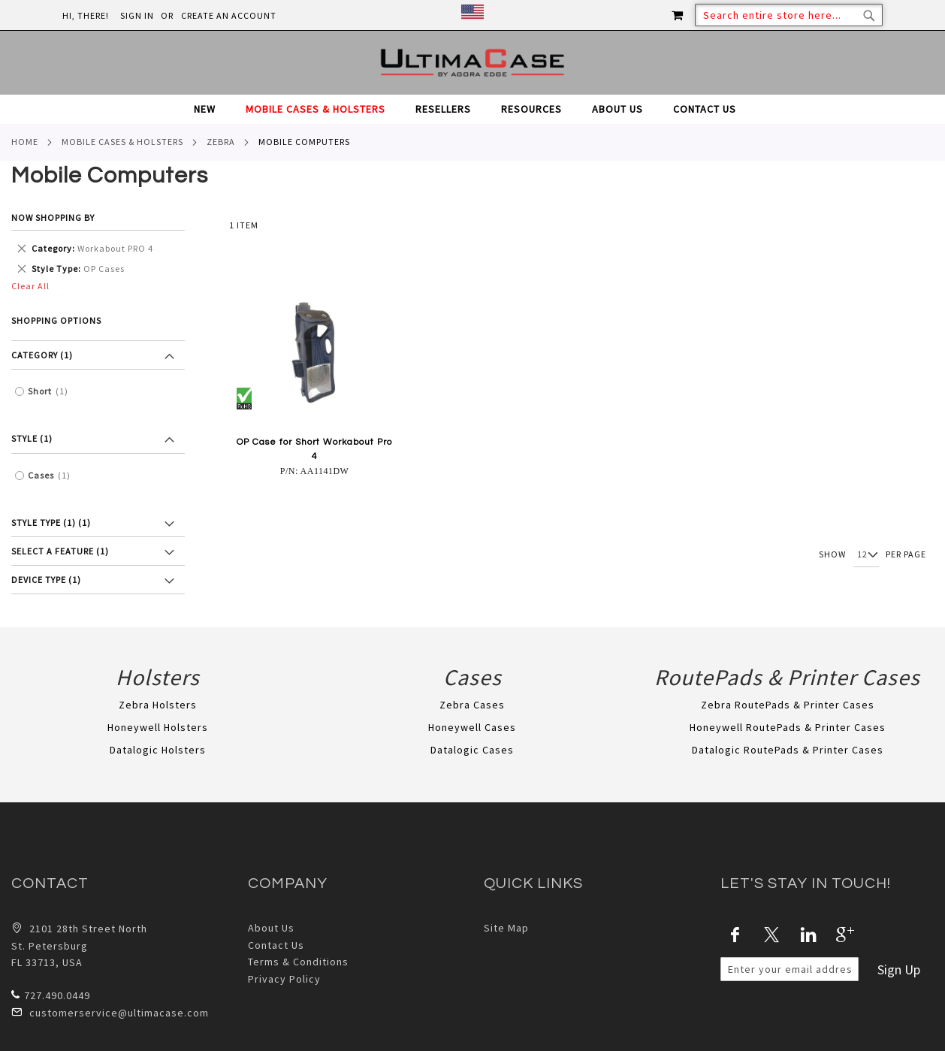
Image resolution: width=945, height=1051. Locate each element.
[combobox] (789, 15)
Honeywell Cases (472, 727)
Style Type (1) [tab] (51, 522)
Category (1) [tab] (42, 355)
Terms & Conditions (298, 961)
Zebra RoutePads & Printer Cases (787, 704)
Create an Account (228, 15)
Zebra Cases (472, 704)
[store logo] (472, 63)
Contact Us (276, 945)
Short (52, 391)
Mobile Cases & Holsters (122, 141)
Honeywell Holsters (157, 727)
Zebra (221, 141)
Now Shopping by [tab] (53, 217)
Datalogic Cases (472, 750)
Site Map (506, 928)
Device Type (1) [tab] (46, 579)
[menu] (472, 109)
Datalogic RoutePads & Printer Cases (787, 750)
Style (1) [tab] (32, 438)
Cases (53, 475)
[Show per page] (866, 555)
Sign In (137, 15)
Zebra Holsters (158, 704)
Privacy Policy (284, 979)
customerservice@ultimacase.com (110, 1012)
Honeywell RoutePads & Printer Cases (788, 727)
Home (24, 141)
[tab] (472, 109)
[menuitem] (212, 109)
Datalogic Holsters (158, 750)
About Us (271, 928)
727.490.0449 (50, 995)
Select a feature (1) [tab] (60, 551)
